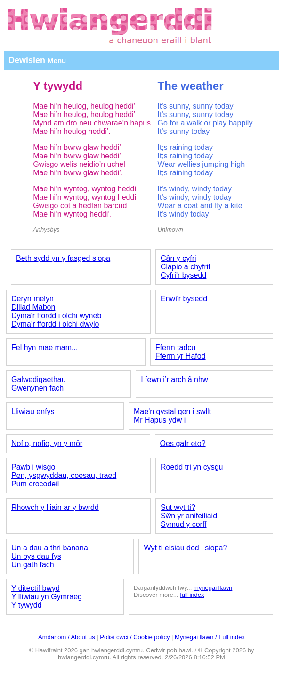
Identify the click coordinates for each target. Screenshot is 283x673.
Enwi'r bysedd (184, 299)
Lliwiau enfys (33, 411)
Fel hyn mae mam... (44, 348)
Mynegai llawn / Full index (210, 637)
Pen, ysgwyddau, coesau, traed (63, 475)
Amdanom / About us (66, 637)
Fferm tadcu (175, 348)
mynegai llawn (213, 587)
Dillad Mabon (33, 307)
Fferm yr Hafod (180, 356)
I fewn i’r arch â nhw (174, 379)
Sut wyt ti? (178, 507)
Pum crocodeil (35, 484)
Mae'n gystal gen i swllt (172, 411)
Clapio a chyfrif (185, 267)
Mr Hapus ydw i (160, 420)
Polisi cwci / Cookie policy (135, 637)
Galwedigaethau (38, 379)
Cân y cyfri (178, 258)
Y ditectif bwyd (35, 588)
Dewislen (37, 60)
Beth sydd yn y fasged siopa (63, 258)
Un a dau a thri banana (49, 548)
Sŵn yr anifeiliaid (189, 516)
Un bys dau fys (36, 556)
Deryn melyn (32, 299)
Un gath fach (32, 565)
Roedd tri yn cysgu (192, 467)
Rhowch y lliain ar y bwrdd (55, 507)
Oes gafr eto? (183, 443)
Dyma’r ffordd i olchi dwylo (55, 324)
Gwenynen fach (37, 388)
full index (192, 594)
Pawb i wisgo (33, 467)
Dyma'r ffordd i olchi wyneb (56, 316)
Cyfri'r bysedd (183, 275)
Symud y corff (184, 524)
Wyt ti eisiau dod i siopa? (185, 548)
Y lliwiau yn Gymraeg (46, 597)
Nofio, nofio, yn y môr (46, 443)
